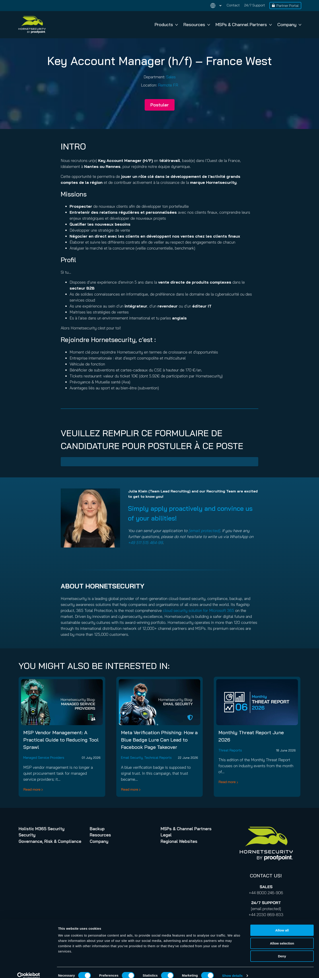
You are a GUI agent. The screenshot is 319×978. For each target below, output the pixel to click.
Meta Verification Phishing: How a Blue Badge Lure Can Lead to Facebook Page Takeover (159, 739)
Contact (233, 5)
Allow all (282, 924)
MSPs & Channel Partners (244, 24)
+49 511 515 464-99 (145, 542)
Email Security (132, 757)
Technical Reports (158, 757)
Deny (282, 950)
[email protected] (266, 908)
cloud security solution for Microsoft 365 (198, 610)
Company (289, 24)
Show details (232, 969)
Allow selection (282, 937)
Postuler (159, 105)
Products (166, 24)
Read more (32, 789)
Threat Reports (230, 750)
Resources (196, 24)
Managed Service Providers (43, 757)
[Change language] (213, 5)
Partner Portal (287, 5)
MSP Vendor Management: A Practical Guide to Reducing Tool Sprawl (61, 739)
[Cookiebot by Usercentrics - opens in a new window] (28, 969)
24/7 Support (254, 5)
